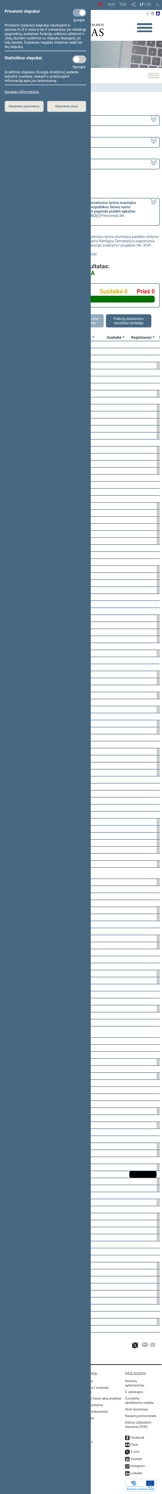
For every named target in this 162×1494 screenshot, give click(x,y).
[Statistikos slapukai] (79, 59)
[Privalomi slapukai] (79, 13)
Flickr (134, 1444)
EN (149, 4)
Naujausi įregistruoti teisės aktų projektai (92, 1398)
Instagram (137, 1466)
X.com (135, 1451)
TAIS (111, 4)
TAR (123, 4)
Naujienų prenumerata (140, 1416)
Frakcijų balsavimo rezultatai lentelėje (129, 321)
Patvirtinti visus (66, 106)
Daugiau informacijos (22, 92)
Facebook (137, 1437)
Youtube (136, 1459)
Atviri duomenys (136, 1409)
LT (142, 4)
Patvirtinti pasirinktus (24, 106)
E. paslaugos (134, 1392)
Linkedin (136, 1473)
